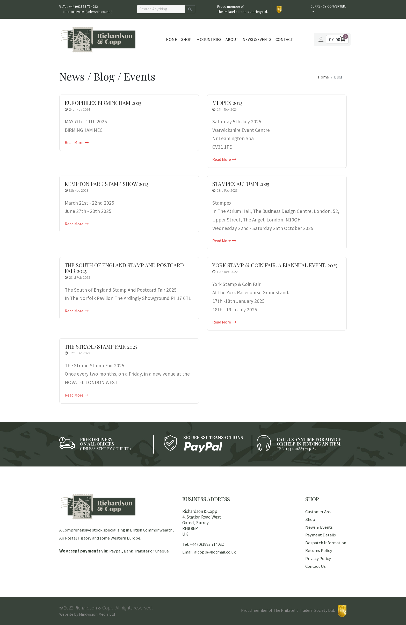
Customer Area (318, 511)
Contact (284, 39)
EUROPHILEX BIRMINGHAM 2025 (103, 103)
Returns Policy (318, 550)
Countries (209, 39)
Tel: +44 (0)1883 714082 (203, 544)
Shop (186, 39)
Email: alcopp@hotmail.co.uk (209, 552)
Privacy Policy (318, 558)
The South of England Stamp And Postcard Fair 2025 (124, 268)
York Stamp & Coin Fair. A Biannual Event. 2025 (274, 265)
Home (171, 39)
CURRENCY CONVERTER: (328, 6)
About (232, 39)
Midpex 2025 (227, 103)
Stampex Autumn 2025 (240, 184)
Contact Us (315, 566)
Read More (77, 142)
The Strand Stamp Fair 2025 (101, 346)
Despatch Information (325, 542)
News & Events (257, 39)
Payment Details (320, 535)
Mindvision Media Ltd (97, 614)
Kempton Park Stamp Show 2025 (107, 184)
